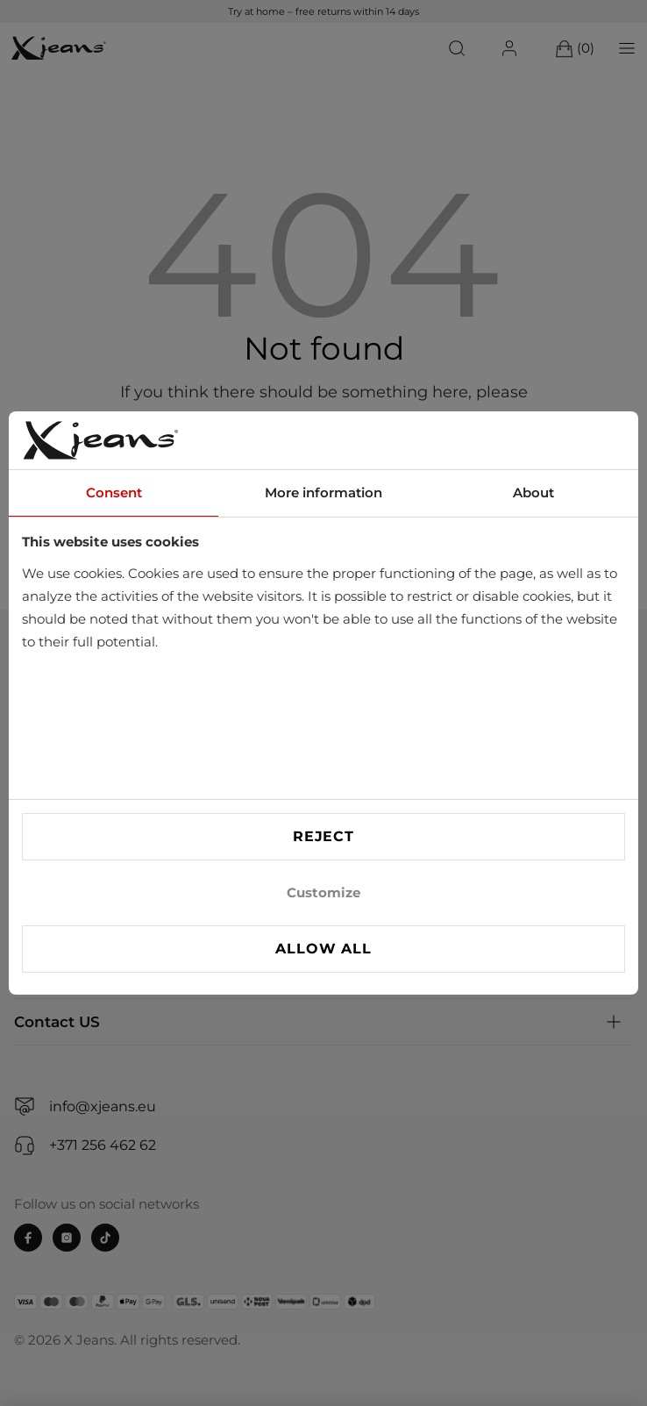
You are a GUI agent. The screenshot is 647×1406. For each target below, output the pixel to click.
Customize (323, 892)
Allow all (323, 948)
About (533, 492)
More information (323, 492)
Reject (323, 836)
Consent (114, 492)
